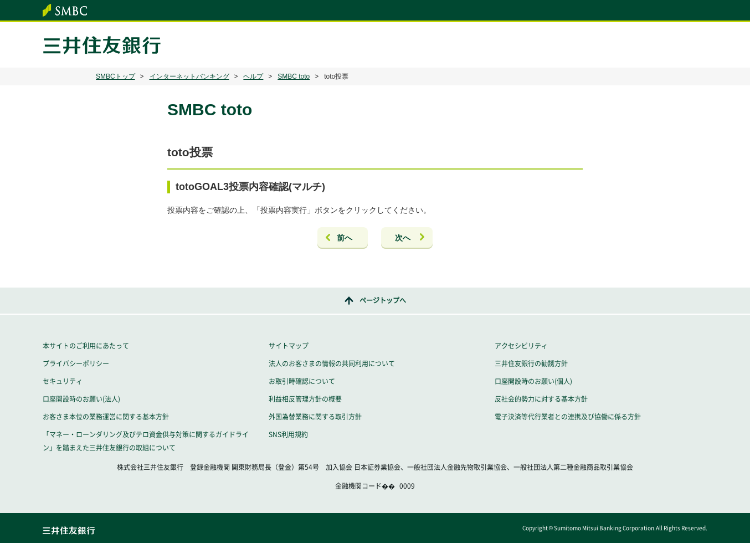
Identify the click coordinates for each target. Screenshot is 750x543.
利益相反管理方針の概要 (305, 399)
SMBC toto (294, 76)
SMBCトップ (115, 76)
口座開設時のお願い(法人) (81, 399)
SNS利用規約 (288, 434)
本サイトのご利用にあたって (86, 346)
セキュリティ (63, 381)
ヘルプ (253, 76)
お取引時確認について (302, 381)
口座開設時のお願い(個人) (533, 381)
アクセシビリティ (521, 346)
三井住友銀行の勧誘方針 (531, 363)
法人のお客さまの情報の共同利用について (332, 363)
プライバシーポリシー (76, 363)
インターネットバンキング (189, 76)
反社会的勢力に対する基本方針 (541, 399)
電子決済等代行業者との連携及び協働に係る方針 (568, 417)
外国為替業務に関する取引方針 (315, 417)
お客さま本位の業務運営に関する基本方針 (106, 417)
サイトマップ (289, 346)
